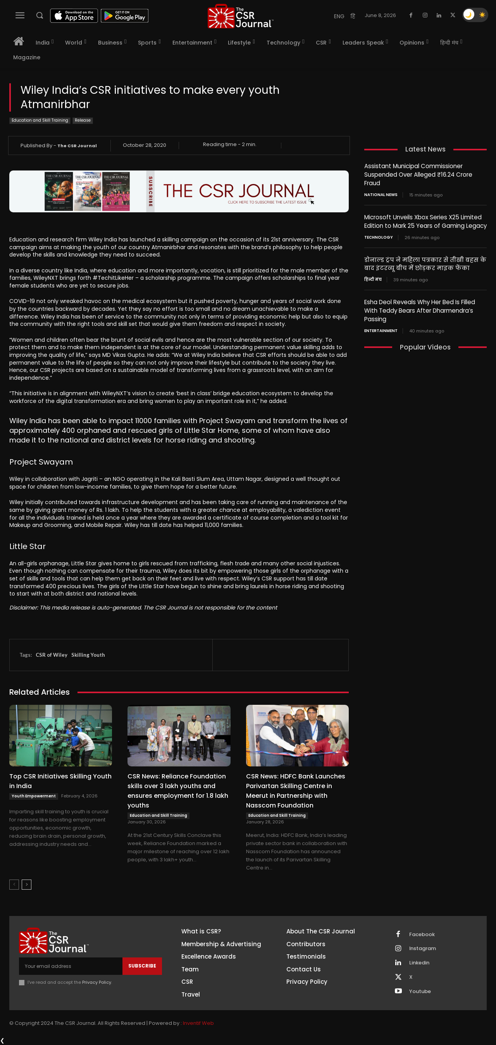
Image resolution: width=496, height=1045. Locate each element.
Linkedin (419, 963)
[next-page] (26, 885)
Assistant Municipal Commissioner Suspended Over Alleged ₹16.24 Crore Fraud (418, 174)
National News (381, 193)
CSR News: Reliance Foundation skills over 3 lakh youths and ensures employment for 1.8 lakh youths (177, 791)
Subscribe (142, 965)
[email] (70, 965)
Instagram (422, 948)
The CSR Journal (77, 146)
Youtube (420, 991)
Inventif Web (198, 1023)
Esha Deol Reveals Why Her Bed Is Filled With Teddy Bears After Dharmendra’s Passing (419, 308)
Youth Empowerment (34, 796)
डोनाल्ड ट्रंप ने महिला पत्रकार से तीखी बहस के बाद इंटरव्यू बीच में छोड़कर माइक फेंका (425, 262)
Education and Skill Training (40, 120)
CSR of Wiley (51, 655)
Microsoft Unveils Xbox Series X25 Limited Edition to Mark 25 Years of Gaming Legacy (425, 220)
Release (82, 120)
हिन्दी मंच (373, 277)
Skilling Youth (88, 655)
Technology (378, 235)
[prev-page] (14, 885)
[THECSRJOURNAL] (240, 16)
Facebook (422, 934)
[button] (39, 15)
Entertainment (381, 327)
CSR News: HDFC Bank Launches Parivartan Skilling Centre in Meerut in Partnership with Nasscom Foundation (295, 791)
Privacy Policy (96, 982)
